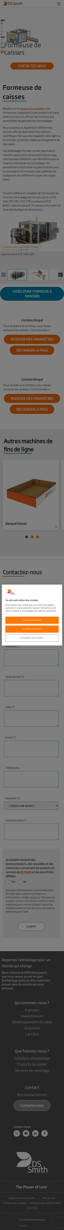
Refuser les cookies (32, 620)
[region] (32, 615)
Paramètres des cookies (31, 638)
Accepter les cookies (32, 629)
